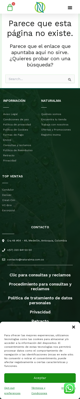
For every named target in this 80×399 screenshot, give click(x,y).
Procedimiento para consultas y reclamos (40, 286)
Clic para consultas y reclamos (40, 275)
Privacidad (40, 312)
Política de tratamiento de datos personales (40, 300)
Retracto (40, 321)
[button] (73, 327)
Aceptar (40, 378)
